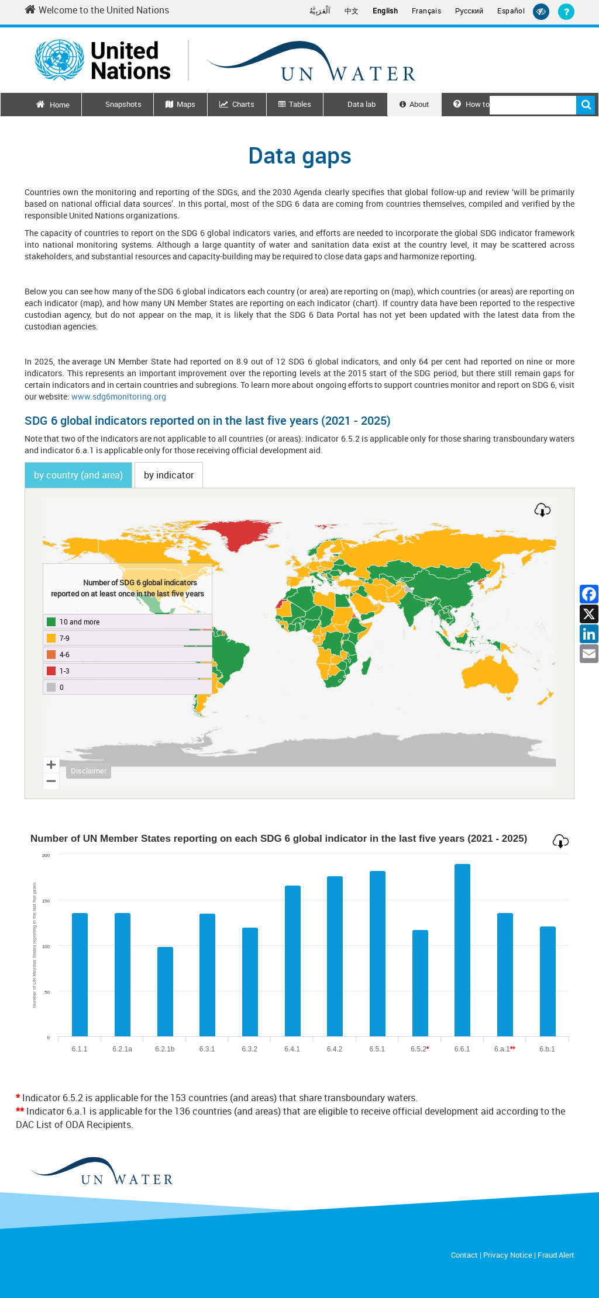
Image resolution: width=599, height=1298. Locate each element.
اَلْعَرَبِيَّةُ (320, 11)
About (419, 104)
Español (511, 11)
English (385, 11)
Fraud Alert (556, 1255)
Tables (300, 104)
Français (426, 11)
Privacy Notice (507, 1255)
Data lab (361, 104)
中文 (352, 11)
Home (60, 104)
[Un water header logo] (225, 60)
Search (585, 105)
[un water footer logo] (101, 1171)
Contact (464, 1255)
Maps (186, 104)
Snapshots (123, 104)
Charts (243, 104)
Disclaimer (88, 770)
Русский (469, 11)
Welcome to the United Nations (97, 10)
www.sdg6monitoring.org (118, 396)
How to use (478, 104)
